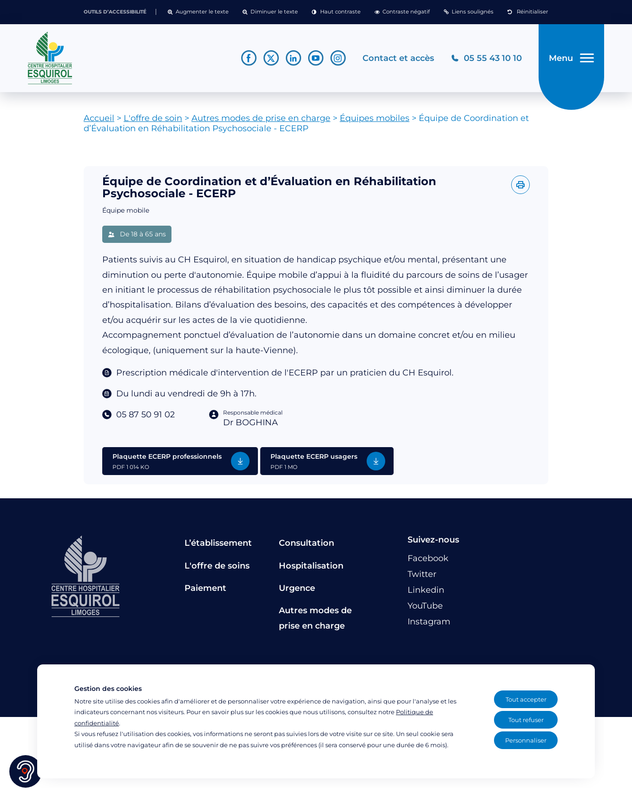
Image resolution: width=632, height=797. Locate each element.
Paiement (205, 591)
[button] (198, 12)
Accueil (99, 121)
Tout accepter (526, 699)
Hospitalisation (311, 568)
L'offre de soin (153, 121)
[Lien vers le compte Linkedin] (292, 59)
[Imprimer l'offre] (520, 188)
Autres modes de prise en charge (260, 121)
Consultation (306, 546)
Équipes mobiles (374, 121)
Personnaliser (525, 740)
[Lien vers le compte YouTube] (315, 59)
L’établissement (218, 546)
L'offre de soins (217, 568)
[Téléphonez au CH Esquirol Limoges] (485, 60)
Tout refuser (526, 719)
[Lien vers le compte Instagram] (337, 59)
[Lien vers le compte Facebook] (248, 59)
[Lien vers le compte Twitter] (270, 59)
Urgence (297, 591)
